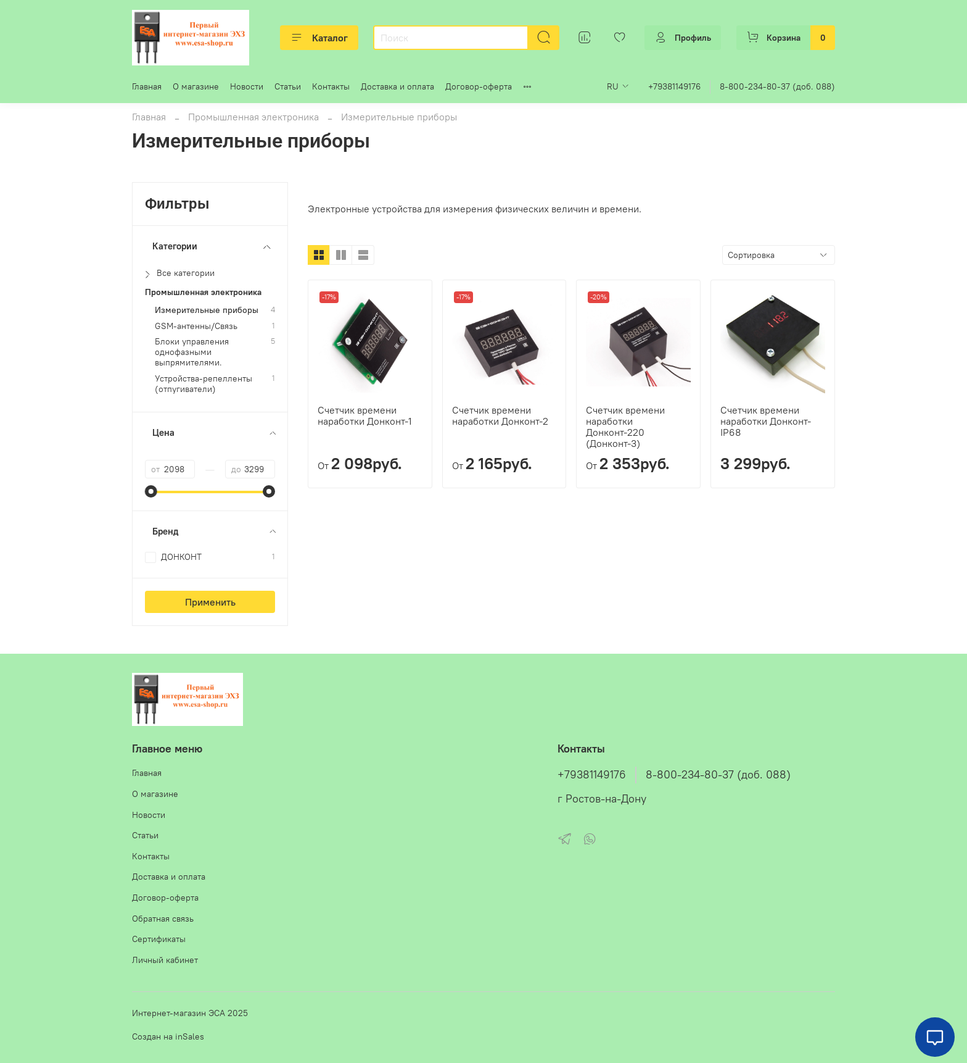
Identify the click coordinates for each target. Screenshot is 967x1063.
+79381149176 (674, 86)
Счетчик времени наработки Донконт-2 (500, 415)
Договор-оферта (478, 86)
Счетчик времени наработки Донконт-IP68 (765, 421)
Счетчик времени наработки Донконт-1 (365, 415)
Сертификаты (159, 938)
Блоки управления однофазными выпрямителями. (192, 352)
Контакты (331, 86)
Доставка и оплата (397, 86)
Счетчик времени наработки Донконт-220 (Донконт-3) (625, 426)
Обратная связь (163, 918)
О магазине (196, 86)
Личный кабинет (165, 959)
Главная (147, 86)
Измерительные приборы (206, 310)
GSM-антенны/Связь (196, 326)
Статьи (287, 86)
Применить (210, 602)
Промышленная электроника (253, 116)
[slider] (151, 491)
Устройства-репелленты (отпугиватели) (203, 383)
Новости (246, 86)
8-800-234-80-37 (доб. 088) (777, 86)
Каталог (319, 37)
